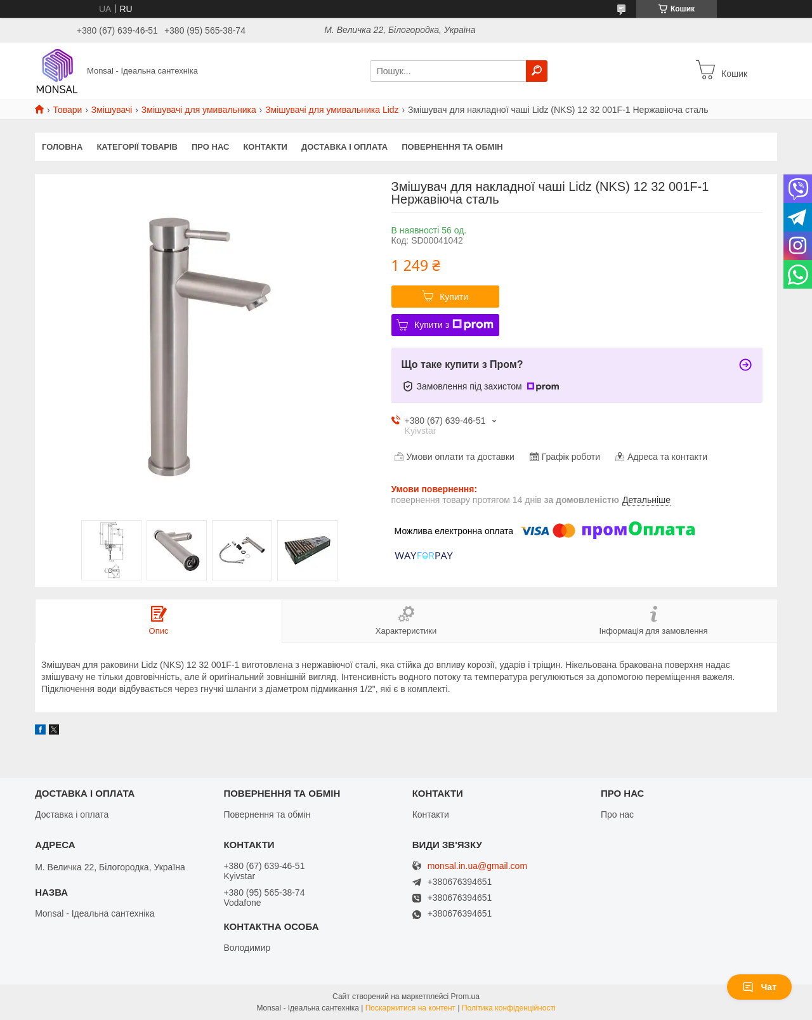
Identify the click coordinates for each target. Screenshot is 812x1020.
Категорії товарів (137, 147)
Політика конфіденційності (509, 1008)
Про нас (210, 147)
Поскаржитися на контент (410, 1008)
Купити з (454, 324)
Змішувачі (112, 110)
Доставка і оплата (344, 147)
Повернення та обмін (452, 147)
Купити (454, 297)
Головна (62, 147)
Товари (67, 110)
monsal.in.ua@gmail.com (477, 866)
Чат (759, 987)
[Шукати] (536, 71)
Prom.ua (465, 996)
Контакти (265, 147)
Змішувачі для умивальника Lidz (331, 110)
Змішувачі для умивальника (198, 110)
